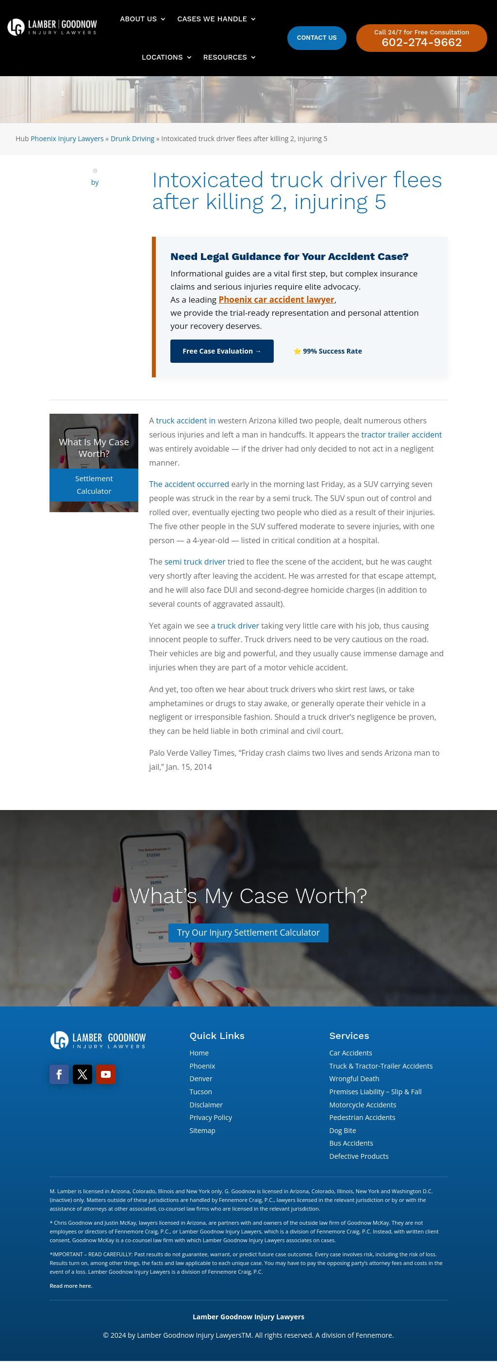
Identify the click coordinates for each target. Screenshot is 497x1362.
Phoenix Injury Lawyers (67, 138)
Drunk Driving (132, 138)
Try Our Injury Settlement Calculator (248, 933)
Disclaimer (205, 1104)
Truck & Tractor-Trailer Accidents (381, 1066)
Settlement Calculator (94, 478)
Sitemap (202, 1130)
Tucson (200, 1092)
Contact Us (317, 37)
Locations (162, 57)
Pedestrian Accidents (363, 1117)
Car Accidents (351, 1053)
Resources (225, 57)
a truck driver (235, 625)
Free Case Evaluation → (222, 351)
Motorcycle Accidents (363, 1104)
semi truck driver (195, 561)
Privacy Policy (210, 1117)
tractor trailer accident (401, 434)
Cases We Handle (212, 19)
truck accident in (185, 420)
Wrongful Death (355, 1079)
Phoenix (202, 1066)
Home (199, 1053)
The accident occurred (189, 484)
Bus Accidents (351, 1143)
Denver (200, 1079)
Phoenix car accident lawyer (276, 299)
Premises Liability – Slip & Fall (376, 1092)
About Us (138, 19)
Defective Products (359, 1156)
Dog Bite (343, 1130)
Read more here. (71, 1286)
